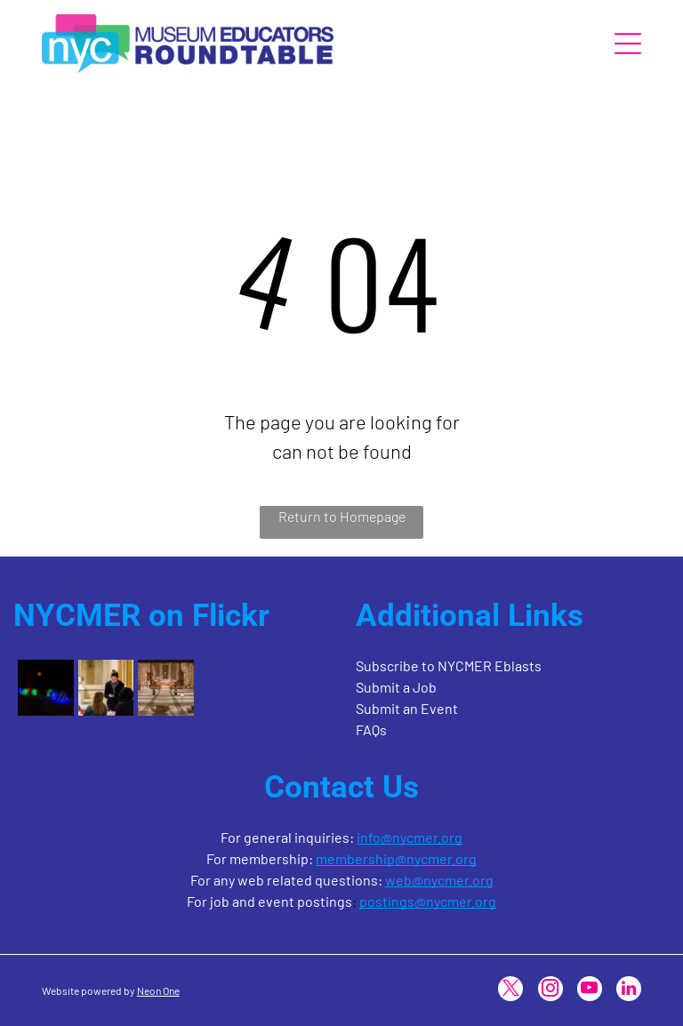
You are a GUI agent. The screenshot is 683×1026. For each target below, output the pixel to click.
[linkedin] (628, 991)
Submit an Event (407, 708)
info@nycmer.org (409, 837)
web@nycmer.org (439, 879)
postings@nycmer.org (427, 901)
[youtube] (589, 991)
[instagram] (550, 991)
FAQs (371, 729)
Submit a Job (396, 686)
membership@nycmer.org (396, 858)
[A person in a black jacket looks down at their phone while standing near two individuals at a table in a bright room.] (105, 687)
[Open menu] (628, 43)
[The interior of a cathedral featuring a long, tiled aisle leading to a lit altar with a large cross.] (165, 687)
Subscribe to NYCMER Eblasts (449, 665)
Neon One (158, 990)
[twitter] (510, 991)
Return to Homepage (342, 516)
